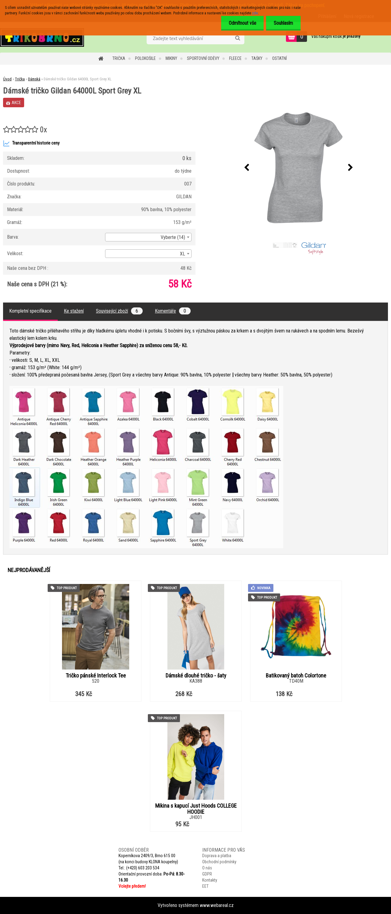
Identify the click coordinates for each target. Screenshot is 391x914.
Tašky (256, 58)
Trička (118, 58)
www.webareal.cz (217, 905)
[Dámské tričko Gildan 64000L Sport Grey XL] (298, 168)
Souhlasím (283, 23)
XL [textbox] (182, 254)
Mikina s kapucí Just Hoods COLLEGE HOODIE (196, 809)
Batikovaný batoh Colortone (296, 676)
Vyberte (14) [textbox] (173, 237)
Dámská (34, 79)
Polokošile (145, 58)
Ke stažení (74, 311)
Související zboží (119, 311)
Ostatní (279, 58)
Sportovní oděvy (203, 58)
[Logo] (42, 37)
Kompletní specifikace (30, 311)
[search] (237, 38)
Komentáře (173, 311)
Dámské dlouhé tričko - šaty (196, 676)
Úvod (7, 79)
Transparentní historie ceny (31, 143)
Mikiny (171, 58)
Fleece (235, 58)
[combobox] (148, 237)
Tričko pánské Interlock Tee (96, 676)
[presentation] (246, 167)
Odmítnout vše (242, 23)
